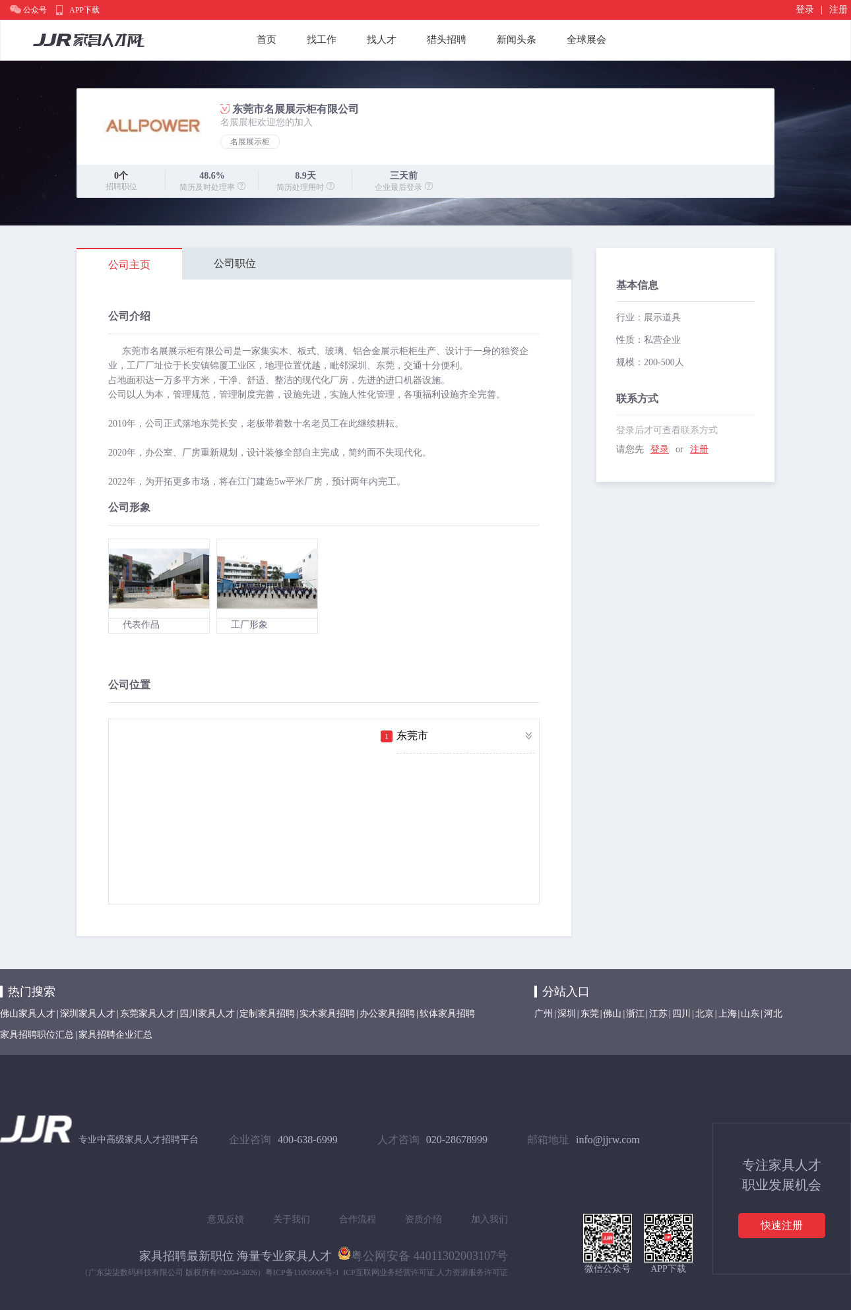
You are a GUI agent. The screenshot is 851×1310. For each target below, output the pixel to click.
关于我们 (291, 1219)
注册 (838, 10)
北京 (704, 1014)
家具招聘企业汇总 (115, 1035)
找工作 (321, 39)
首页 (266, 39)
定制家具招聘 (267, 1014)
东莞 (590, 1014)
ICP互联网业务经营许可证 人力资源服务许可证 (425, 1272)
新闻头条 (516, 39)
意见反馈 (225, 1219)
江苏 (658, 1014)
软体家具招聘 (447, 1014)
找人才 (381, 39)
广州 (543, 1014)
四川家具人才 (207, 1014)
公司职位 (235, 263)
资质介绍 (423, 1219)
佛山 (612, 1014)
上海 (727, 1014)
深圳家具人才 (87, 1014)
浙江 (635, 1014)
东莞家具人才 (147, 1014)
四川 (681, 1014)
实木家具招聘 (327, 1014)
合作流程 (357, 1219)
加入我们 (489, 1219)
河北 (773, 1014)
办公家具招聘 (387, 1014)
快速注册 (782, 1225)
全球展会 (586, 39)
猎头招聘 (446, 39)
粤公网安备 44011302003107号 (423, 1253)
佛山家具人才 (27, 1014)
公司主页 (129, 264)
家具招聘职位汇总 (37, 1035)
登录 (805, 10)
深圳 (566, 1014)
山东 (750, 1014)
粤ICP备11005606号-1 (302, 1272)
